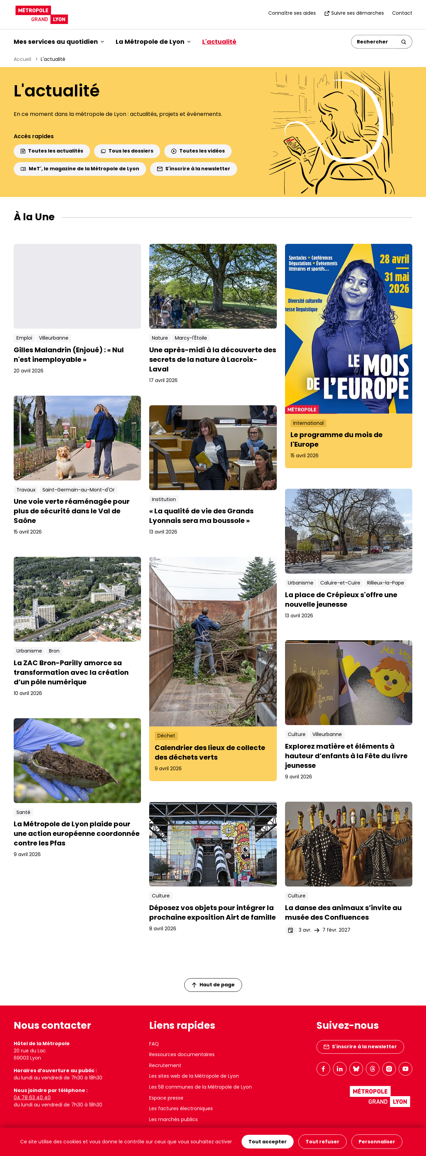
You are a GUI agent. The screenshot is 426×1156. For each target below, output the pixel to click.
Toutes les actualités (52, 150)
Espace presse (166, 1097)
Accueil (22, 59)
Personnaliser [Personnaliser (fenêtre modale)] (377, 1142)
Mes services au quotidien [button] (59, 41)
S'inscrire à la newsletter (193, 168)
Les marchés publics (173, 1119)
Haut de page (213, 984)
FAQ (154, 1043)
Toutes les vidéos (198, 150)
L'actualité (219, 41)
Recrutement (165, 1065)
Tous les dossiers (127, 150)
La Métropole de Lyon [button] (153, 41)
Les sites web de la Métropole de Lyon (194, 1076)
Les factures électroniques (181, 1108)
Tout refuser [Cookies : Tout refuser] (322, 1142)
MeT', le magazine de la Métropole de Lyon (80, 168)
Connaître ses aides (292, 13)
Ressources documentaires (182, 1054)
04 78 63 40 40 (32, 1097)
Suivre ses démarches (354, 13)
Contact (402, 13)
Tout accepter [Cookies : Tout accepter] (267, 1142)
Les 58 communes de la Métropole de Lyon (200, 1086)
